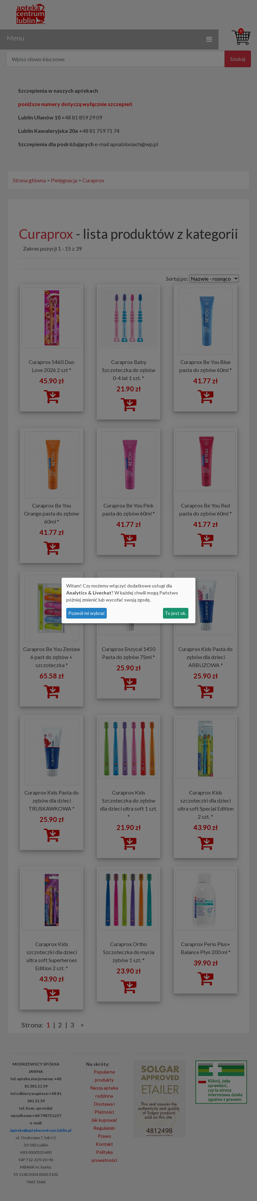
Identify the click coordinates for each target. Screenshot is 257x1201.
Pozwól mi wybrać (86, 613)
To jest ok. (175, 613)
